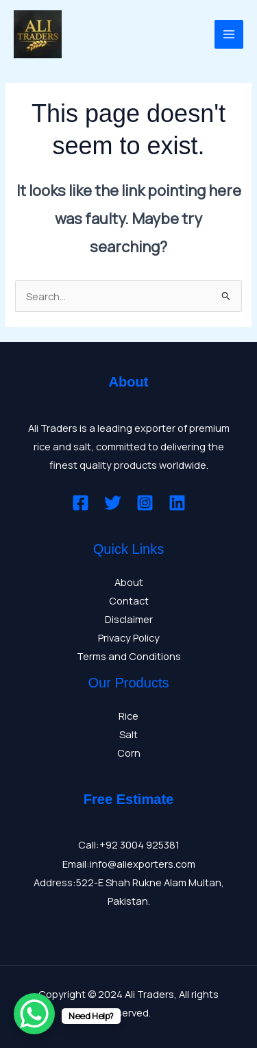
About (128, 582)
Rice (128, 715)
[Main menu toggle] (229, 34)
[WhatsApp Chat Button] (34, 1013)
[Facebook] (80, 502)
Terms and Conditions (129, 656)
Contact (129, 600)
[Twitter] (112, 502)
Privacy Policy (129, 637)
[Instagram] (145, 502)
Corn (128, 752)
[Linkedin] (177, 502)
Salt (128, 734)
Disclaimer (129, 619)
